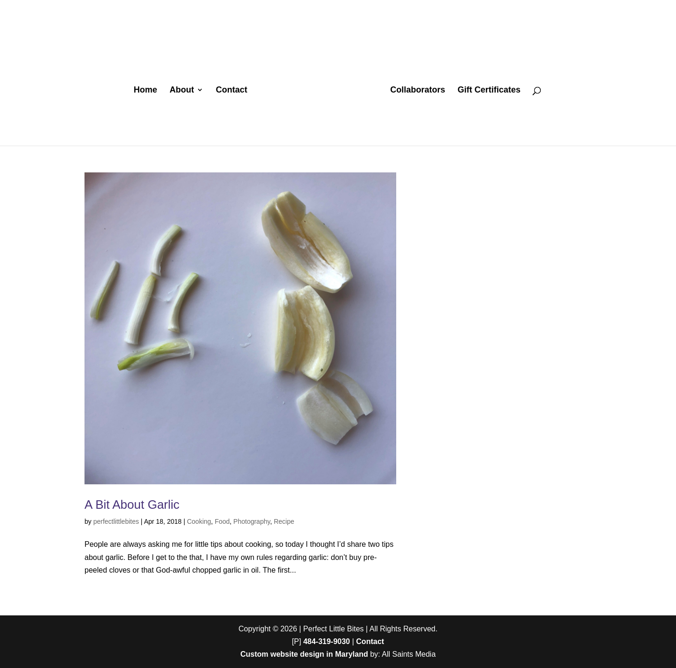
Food (222, 521)
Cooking (199, 521)
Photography (251, 521)
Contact (231, 90)
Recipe (284, 521)
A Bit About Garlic (131, 504)
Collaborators (417, 90)
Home (145, 90)
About (181, 90)
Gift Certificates (489, 90)
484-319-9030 (326, 641)
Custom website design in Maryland (304, 654)
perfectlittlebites (116, 521)
